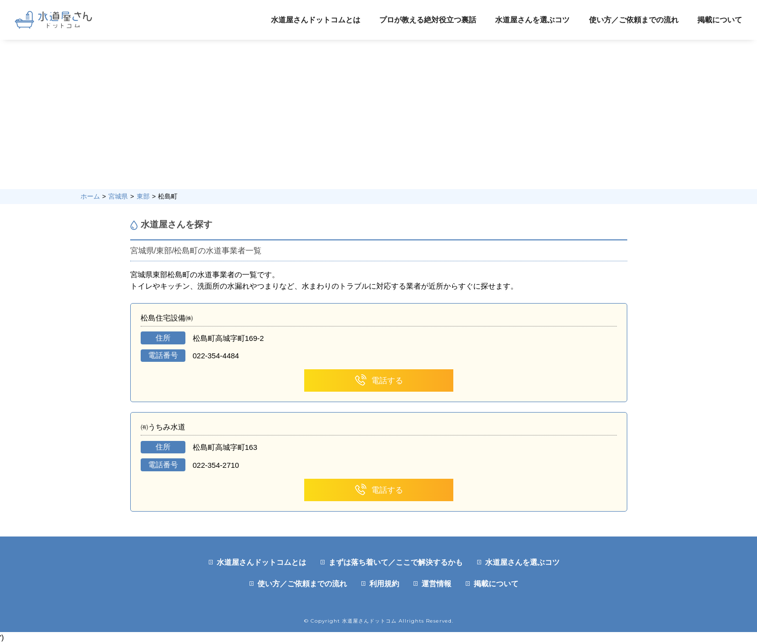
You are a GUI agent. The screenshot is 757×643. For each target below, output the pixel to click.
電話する (378, 380)
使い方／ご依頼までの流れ (633, 19)
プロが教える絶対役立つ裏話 (427, 19)
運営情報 (436, 583)
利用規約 (384, 583)
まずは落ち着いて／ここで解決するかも (396, 562)
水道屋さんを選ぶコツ (532, 19)
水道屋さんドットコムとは (315, 19)
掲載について (719, 19)
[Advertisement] (379, 114)
